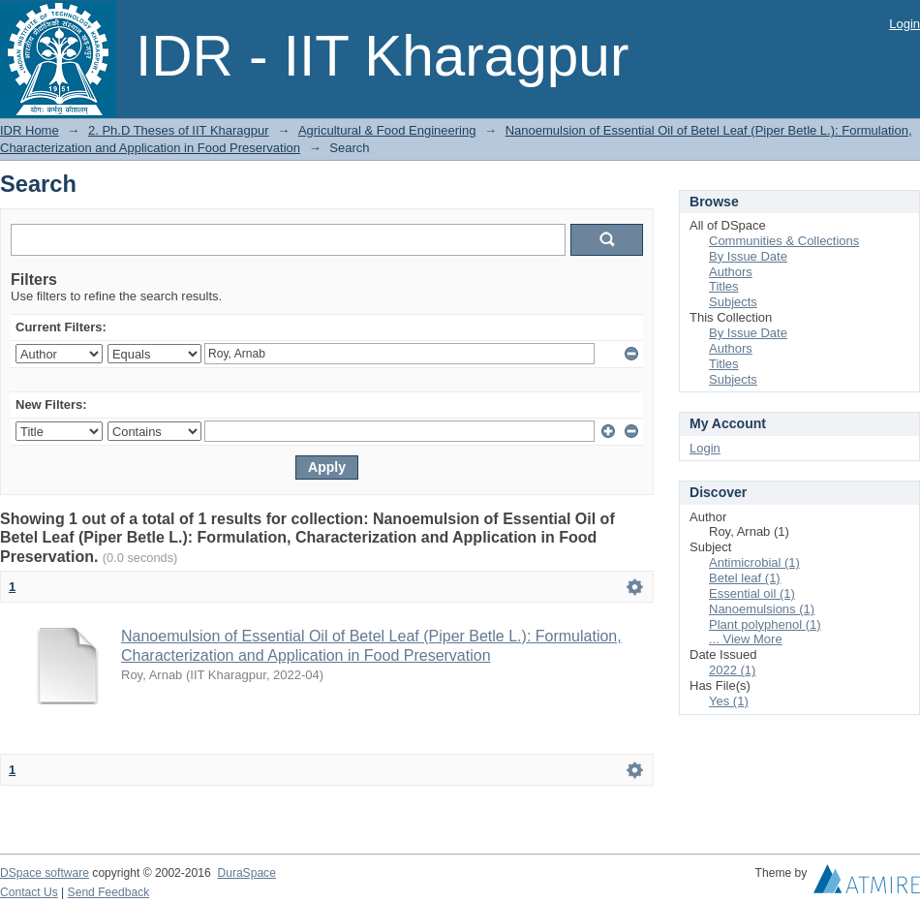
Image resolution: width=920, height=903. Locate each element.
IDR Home (29, 130)
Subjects (733, 302)
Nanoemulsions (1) (761, 609)
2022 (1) (732, 670)
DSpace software (44, 873)
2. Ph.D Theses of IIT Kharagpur (178, 130)
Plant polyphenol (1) (765, 624)
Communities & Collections (784, 241)
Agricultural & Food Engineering (387, 130)
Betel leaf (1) (745, 578)
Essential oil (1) (752, 593)
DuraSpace (246, 873)
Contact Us (29, 892)
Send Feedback (109, 892)
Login (904, 23)
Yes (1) (729, 701)
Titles (724, 286)
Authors (730, 272)
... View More (745, 639)
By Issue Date (748, 256)
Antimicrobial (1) (754, 562)
